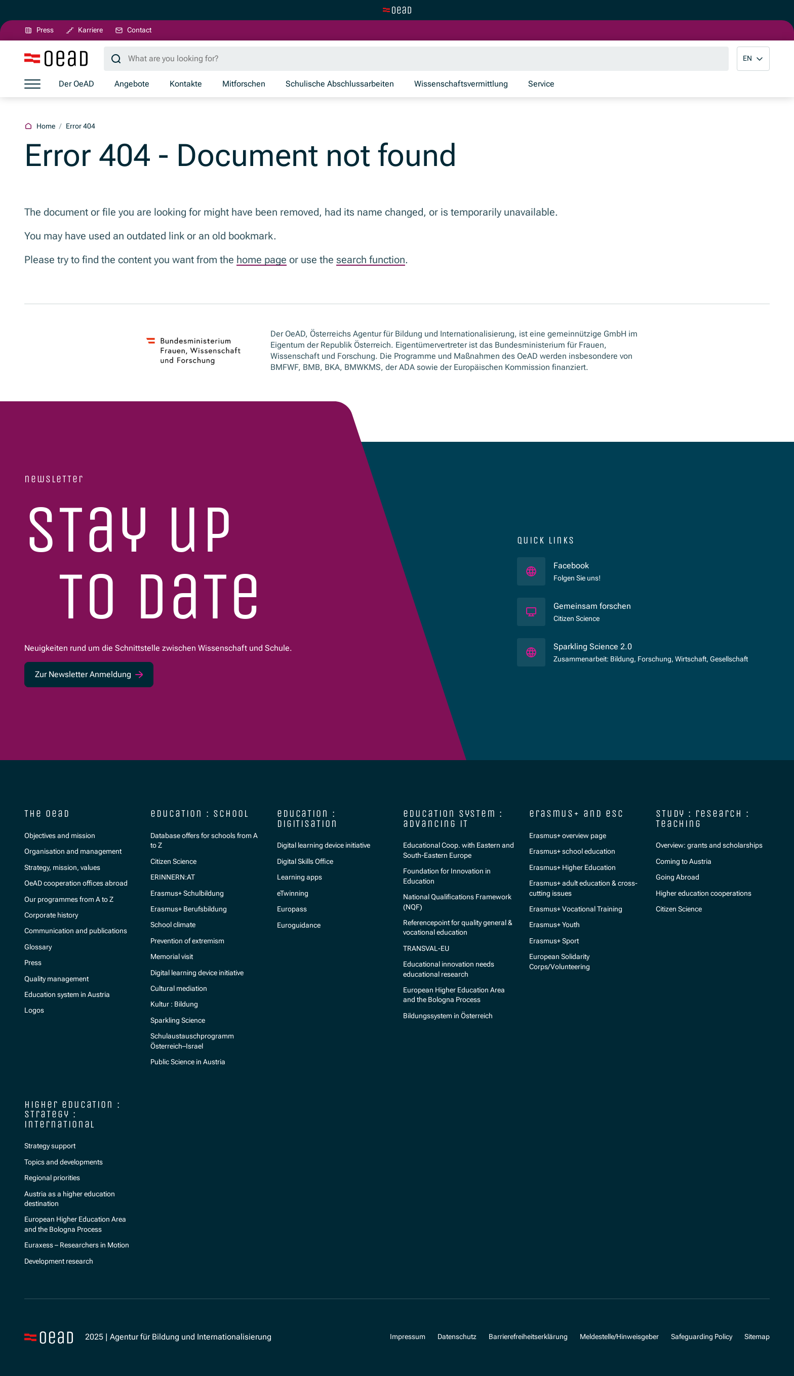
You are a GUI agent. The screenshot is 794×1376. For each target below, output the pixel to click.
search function (370, 260)
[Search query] (416, 59)
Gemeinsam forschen (593, 606)
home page (261, 260)
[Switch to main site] (397, 10)
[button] (753, 59)
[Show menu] (32, 84)
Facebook (577, 565)
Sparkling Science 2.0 (634, 646)
